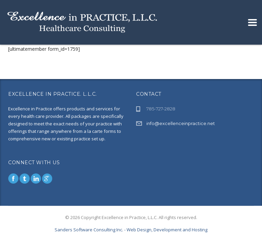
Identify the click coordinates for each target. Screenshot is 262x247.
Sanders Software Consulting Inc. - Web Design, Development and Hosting (131, 230)
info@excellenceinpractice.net (180, 123)
